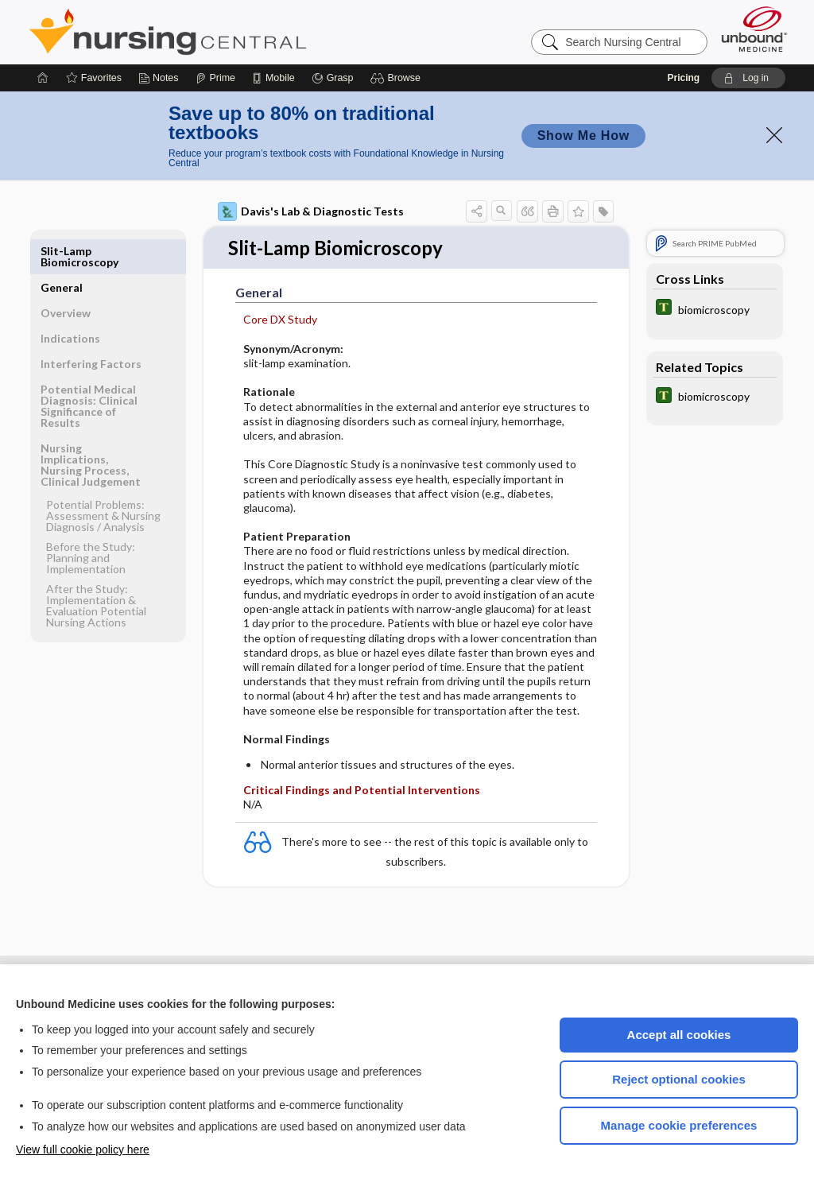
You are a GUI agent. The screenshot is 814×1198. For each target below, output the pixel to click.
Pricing (683, 77)
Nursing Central (227, 32)
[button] (397, 77)
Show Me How (583, 135)
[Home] (42, 77)
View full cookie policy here (82, 1149)
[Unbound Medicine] (754, 29)
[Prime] (215, 77)
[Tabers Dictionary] (714, 309)
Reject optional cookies (679, 1079)
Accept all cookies (679, 1034)
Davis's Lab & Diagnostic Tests (311, 211)
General (62, 251)
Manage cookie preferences (679, 1125)
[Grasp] (333, 77)
